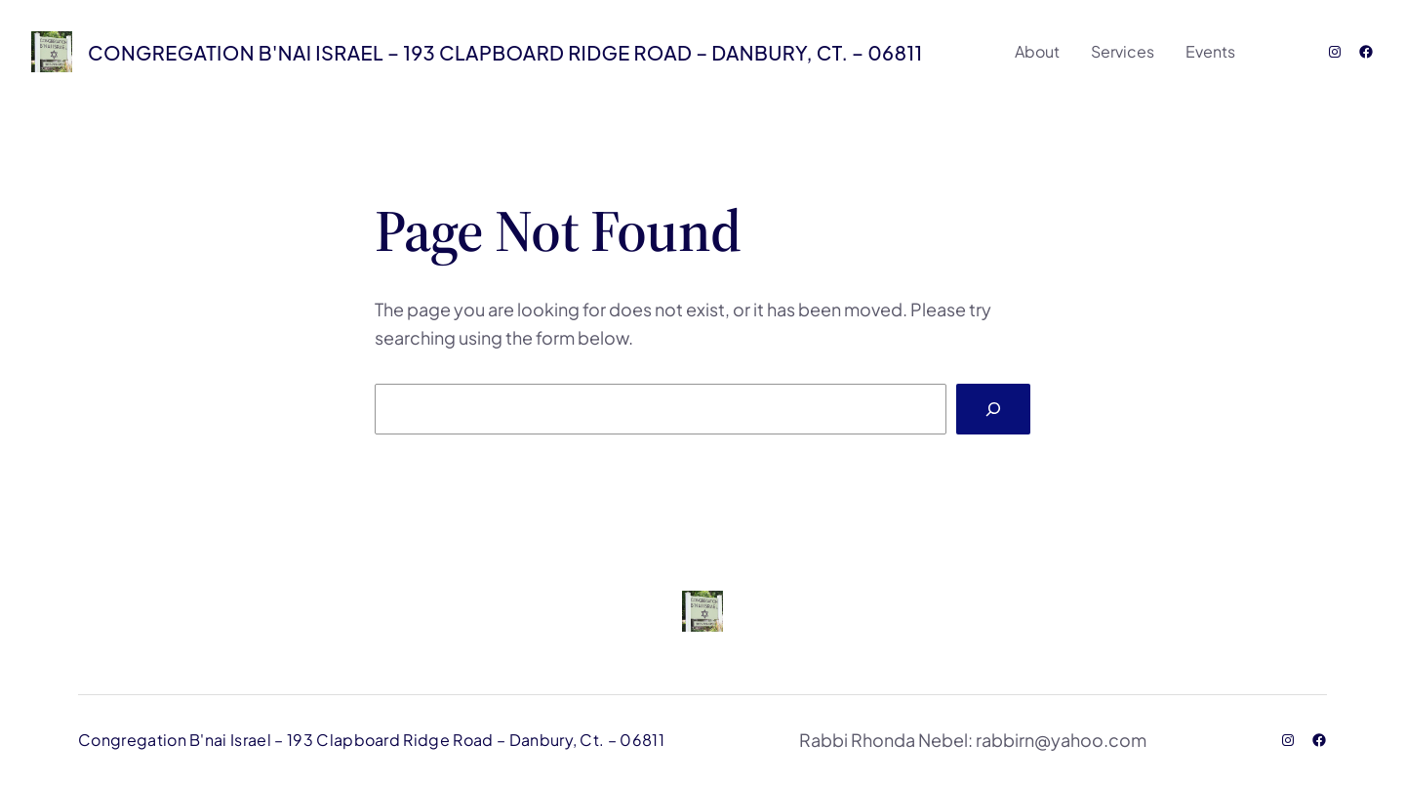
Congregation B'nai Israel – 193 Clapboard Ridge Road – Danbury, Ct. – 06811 (505, 52)
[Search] (993, 409)
